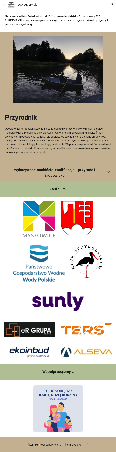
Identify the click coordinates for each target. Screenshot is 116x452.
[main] (58, 20)
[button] (4, 4)
